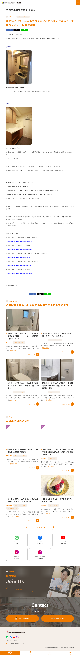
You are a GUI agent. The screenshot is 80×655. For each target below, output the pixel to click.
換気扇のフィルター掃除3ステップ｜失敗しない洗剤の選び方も (22, 452)
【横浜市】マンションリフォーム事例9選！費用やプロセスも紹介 (57, 335)
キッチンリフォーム (12, 509)
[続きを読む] (13, 351)
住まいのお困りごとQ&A (20, 457)
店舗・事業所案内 (22, 619)
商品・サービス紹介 (23, 16)
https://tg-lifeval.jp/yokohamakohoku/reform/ (19, 249)
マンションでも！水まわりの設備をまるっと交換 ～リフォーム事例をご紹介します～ (23, 386)
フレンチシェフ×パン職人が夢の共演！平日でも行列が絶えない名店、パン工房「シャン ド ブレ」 (57, 453)
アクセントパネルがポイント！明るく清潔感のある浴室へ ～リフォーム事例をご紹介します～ (23, 336)
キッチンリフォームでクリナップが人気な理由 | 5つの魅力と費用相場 (23, 501)
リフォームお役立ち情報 (55, 340)
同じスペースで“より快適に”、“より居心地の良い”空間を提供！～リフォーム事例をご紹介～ (57, 386)
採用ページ (19, 590)
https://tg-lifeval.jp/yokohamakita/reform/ (18, 257)
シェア (9, 29)
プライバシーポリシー (12, 640)
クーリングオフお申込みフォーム (15, 643)
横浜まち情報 (52, 459)
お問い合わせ (57, 619)
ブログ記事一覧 (40, 528)
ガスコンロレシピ (53, 506)
